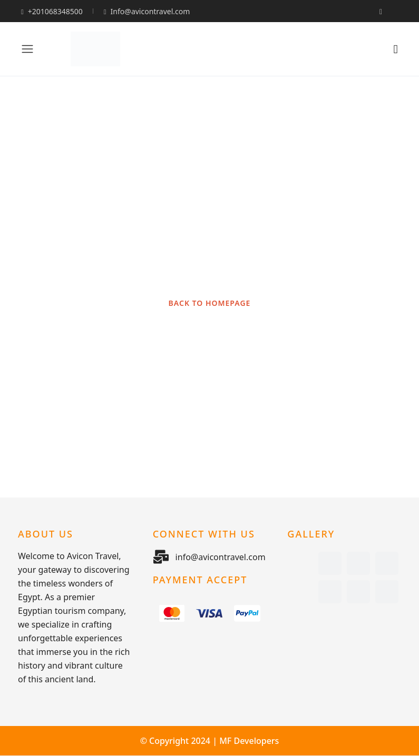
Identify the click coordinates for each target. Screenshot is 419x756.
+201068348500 (52, 11)
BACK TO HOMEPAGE (210, 303)
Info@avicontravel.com (147, 11)
